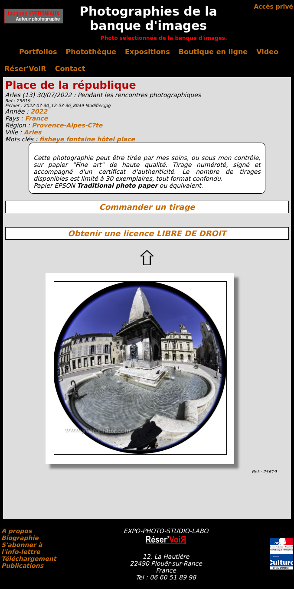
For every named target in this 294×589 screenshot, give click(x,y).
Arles (32, 132)
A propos (16, 530)
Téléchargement (28, 558)
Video (267, 52)
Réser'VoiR (25, 69)
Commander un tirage (147, 207)
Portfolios (38, 52)
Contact (70, 69)
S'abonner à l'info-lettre (21, 548)
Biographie (20, 537)
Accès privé (273, 6)
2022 (38, 111)
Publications (22, 565)
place (126, 139)
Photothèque (91, 52)
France (36, 118)
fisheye (52, 139)
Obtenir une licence (147, 233)
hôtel (106, 139)
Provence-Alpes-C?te (67, 125)
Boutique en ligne (213, 52)
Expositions (147, 52)
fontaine (81, 139)
